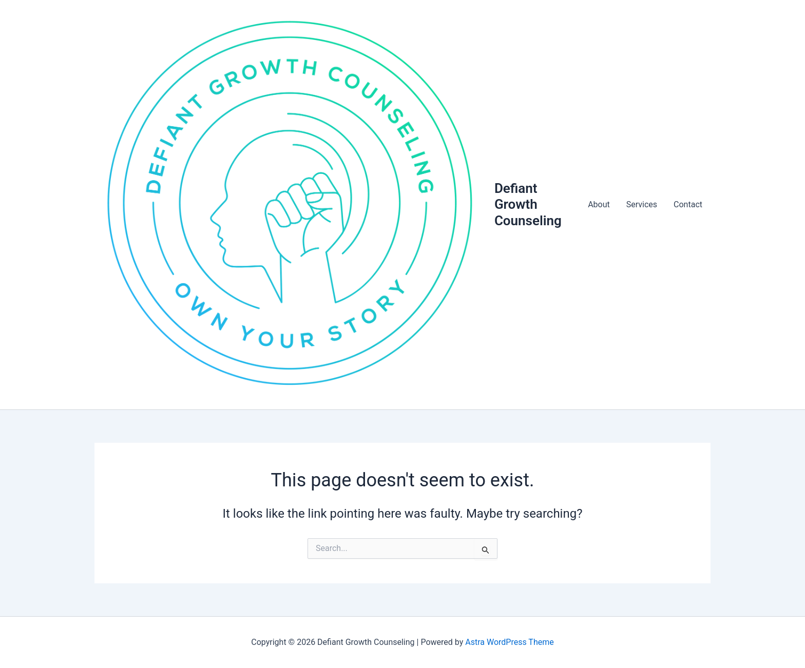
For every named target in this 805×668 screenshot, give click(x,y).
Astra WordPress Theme (509, 642)
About (599, 204)
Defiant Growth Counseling (528, 204)
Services (641, 204)
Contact (688, 204)
